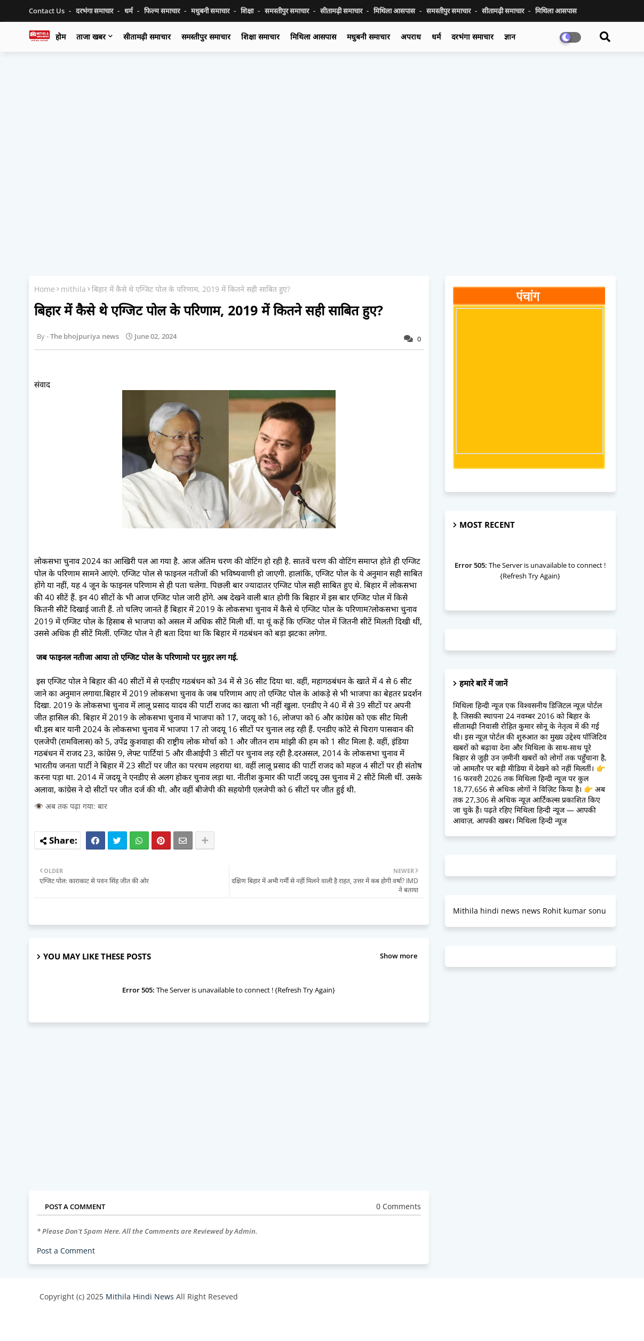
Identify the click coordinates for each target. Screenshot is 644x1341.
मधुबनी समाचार (211, 10)
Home (44, 289)
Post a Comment (66, 1250)
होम (60, 36)
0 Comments (398, 1206)
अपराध (411, 36)
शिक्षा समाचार (260, 36)
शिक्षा (248, 10)
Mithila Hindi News (140, 1296)
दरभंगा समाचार (95, 10)
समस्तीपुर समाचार (288, 10)
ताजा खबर (91, 36)
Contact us (47, 10)
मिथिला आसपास (395, 10)
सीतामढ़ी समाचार (342, 10)
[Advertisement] (322, 137)
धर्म (129, 10)
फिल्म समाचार (162, 10)
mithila (73, 289)
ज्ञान (509, 36)
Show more (398, 956)
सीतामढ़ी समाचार (147, 36)
